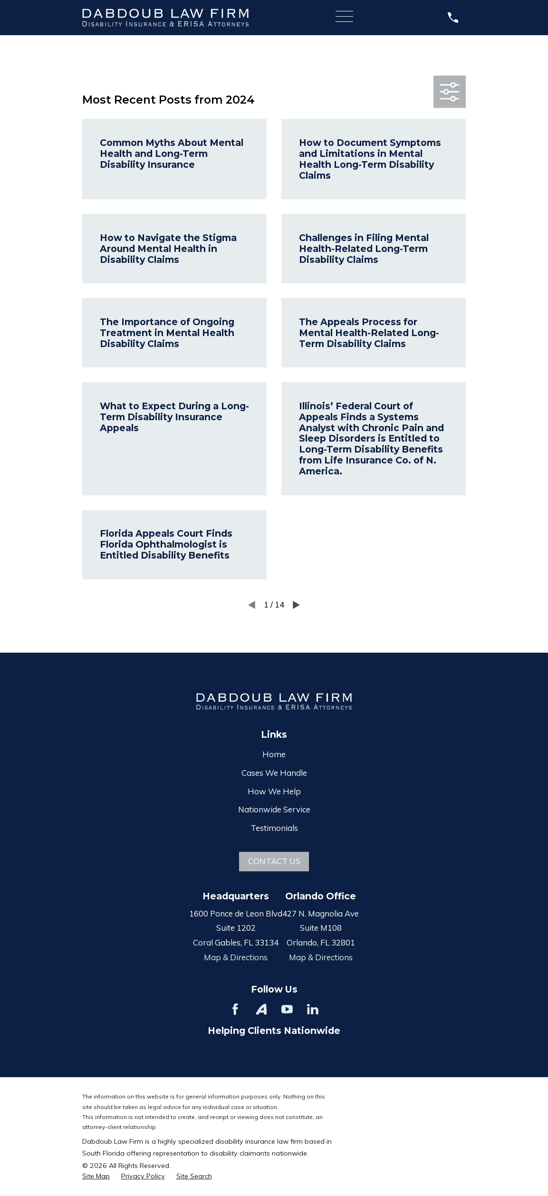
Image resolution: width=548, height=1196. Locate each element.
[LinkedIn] (312, 1009)
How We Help (274, 791)
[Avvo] (261, 1009)
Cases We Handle (274, 773)
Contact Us (274, 861)
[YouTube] (287, 1009)
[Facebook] (235, 1009)
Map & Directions (236, 957)
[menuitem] (96, 1176)
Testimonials (274, 828)
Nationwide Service (274, 809)
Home (274, 754)
